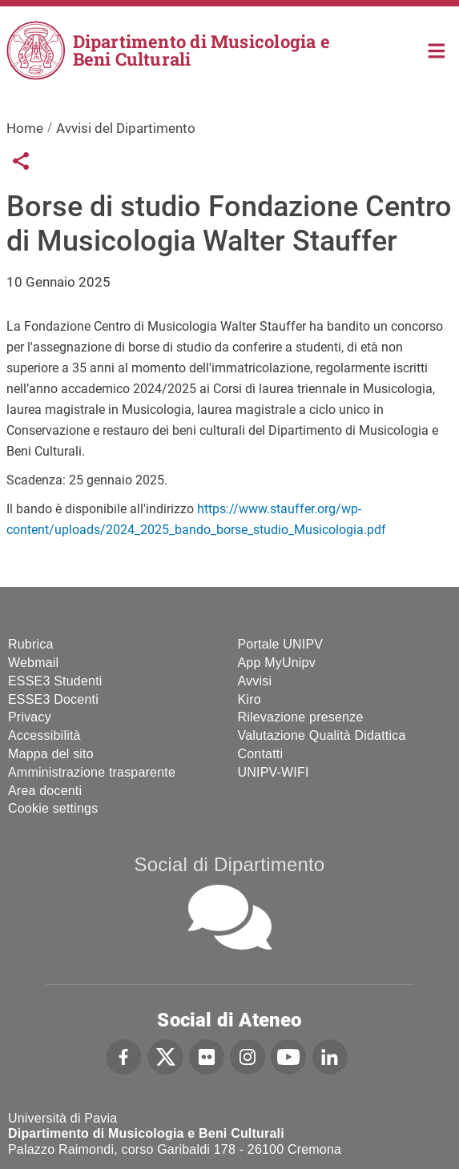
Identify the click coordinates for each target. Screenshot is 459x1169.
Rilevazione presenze (301, 717)
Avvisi (255, 681)
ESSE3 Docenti (53, 699)
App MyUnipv (277, 662)
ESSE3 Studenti (55, 681)
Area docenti (45, 790)
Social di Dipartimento (230, 864)
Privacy (29, 717)
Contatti (261, 754)
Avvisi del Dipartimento (125, 128)
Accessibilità (44, 735)
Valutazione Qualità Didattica (322, 735)
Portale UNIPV (281, 644)
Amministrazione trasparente (91, 772)
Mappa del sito (51, 754)
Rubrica (31, 644)
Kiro (249, 699)
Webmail (33, 662)
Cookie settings (53, 808)
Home (437, 49)
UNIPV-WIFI (273, 772)
